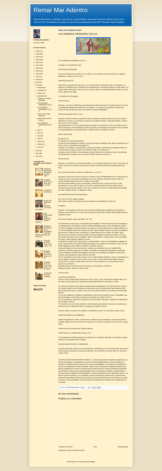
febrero (39, 144)
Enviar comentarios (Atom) (76, 450)
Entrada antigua (123, 447)
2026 (37, 51)
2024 (37, 57)
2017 (37, 76)
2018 (37, 74)
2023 (37, 59)
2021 (37, 65)
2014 (37, 85)
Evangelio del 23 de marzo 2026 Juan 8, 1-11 (48, 243)
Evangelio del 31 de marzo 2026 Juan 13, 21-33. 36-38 (48, 265)
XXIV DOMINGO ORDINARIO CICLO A (44, 124)
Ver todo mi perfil (38, 42)
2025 (37, 54)
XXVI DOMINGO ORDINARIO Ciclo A (44, 104)
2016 (37, 79)
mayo (39, 136)
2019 (37, 71)
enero (39, 147)
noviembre (41, 90)
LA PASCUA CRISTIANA (48, 191)
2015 (37, 82)
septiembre (41, 96)
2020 (37, 68)
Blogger (92, 462)
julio (38, 130)
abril (38, 138)
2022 (37, 62)
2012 (37, 153)
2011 (37, 156)
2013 (37, 150)
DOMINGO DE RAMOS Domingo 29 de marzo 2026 (48, 172)
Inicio (95, 447)
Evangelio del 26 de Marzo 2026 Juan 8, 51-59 (47, 254)
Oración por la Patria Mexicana (43, 115)
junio (39, 133)
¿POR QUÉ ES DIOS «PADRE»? (47, 274)
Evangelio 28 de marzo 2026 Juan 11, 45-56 (48, 182)
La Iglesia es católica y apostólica (44, 99)
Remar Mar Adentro (60, 10)
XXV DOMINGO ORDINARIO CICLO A (44, 109)
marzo (39, 141)
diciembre (40, 87)
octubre (40, 93)
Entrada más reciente (66, 447)
